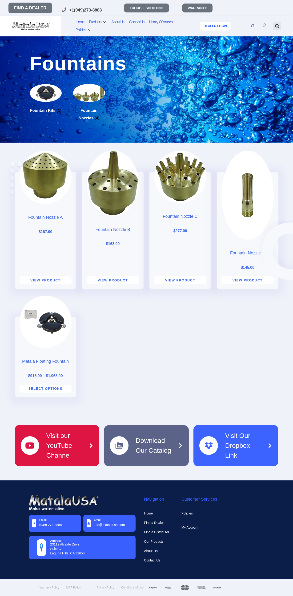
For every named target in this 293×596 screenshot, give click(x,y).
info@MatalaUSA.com (109, 525)
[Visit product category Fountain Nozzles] (89, 110)
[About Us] (118, 22)
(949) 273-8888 (50, 525)
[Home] (80, 22)
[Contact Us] (137, 22)
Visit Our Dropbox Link (237, 445)
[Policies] (83, 30)
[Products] (98, 22)
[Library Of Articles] (161, 22)
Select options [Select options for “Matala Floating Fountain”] (45, 388)
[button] (277, 26)
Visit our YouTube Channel (59, 445)
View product (45, 280)
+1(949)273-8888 (85, 10)
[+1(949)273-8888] (64, 10)
